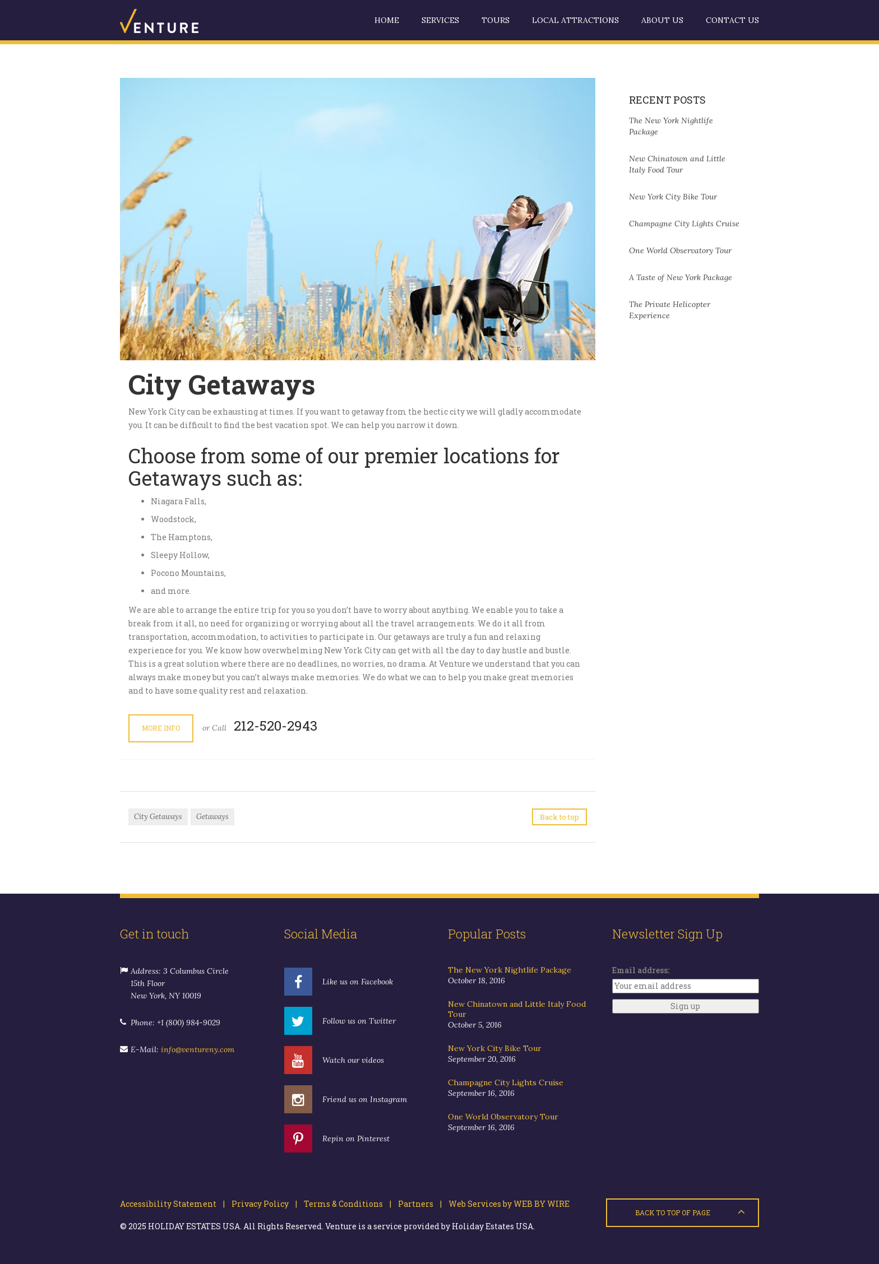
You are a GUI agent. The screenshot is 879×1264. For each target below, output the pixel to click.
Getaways (212, 816)
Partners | (416, 1203)
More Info (161, 727)
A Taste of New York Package (680, 277)
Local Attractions (575, 20)
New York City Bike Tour (673, 197)
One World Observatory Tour (680, 250)
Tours (496, 20)
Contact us (732, 20)
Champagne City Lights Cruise (684, 224)
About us (662, 20)
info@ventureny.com (197, 1049)
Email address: (640, 970)
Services (440, 20)
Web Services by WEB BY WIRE (506, 1203)
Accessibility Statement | (172, 1203)
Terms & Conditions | (344, 1203)
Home (386, 20)
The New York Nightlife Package (509, 970)
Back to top (559, 817)
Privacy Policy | (261, 1203)
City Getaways (158, 816)
